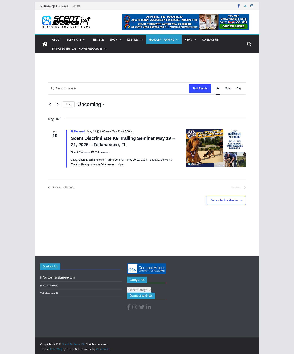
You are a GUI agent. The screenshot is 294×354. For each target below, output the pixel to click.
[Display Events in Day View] (239, 88)
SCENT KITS (74, 39)
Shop (113, 39)
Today (69, 104)
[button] (83, 39)
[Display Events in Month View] (228, 88)
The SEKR (98, 39)
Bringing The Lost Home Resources (77, 48)
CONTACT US (210, 39)
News (188, 39)
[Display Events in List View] (218, 88)
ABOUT (56, 39)
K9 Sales (133, 39)
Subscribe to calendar (224, 200)
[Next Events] (57, 104)
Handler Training (161, 39)
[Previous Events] (50, 104)
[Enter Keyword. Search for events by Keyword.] (118, 88)
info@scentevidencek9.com (57, 277)
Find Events (200, 88)
